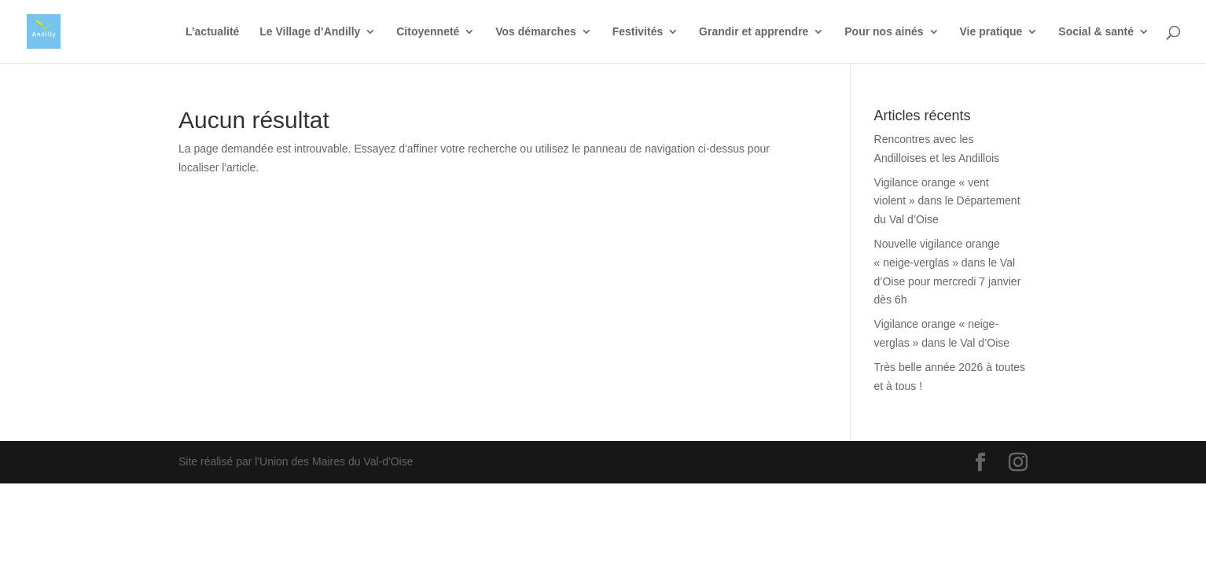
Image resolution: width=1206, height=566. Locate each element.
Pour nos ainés (883, 32)
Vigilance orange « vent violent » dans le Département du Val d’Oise (947, 201)
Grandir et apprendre (753, 32)
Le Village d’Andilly (309, 32)
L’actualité (212, 32)
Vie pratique (991, 32)
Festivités (638, 32)
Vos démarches (535, 32)
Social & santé (1096, 32)
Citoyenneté (427, 32)
